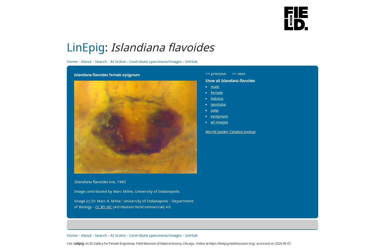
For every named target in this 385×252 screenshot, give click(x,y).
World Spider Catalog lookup (231, 131)
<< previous (216, 73)
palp (215, 110)
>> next (238, 73)
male (215, 86)
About (86, 61)
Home (72, 61)
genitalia (218, 104)
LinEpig (86, 47)
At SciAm (118, 61)
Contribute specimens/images (155, 61)
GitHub (191, 61)
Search (101, 61)
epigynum (219, 116)
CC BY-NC (103, 206)
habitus (217, 98)
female (217, 92)
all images (219, 121)
